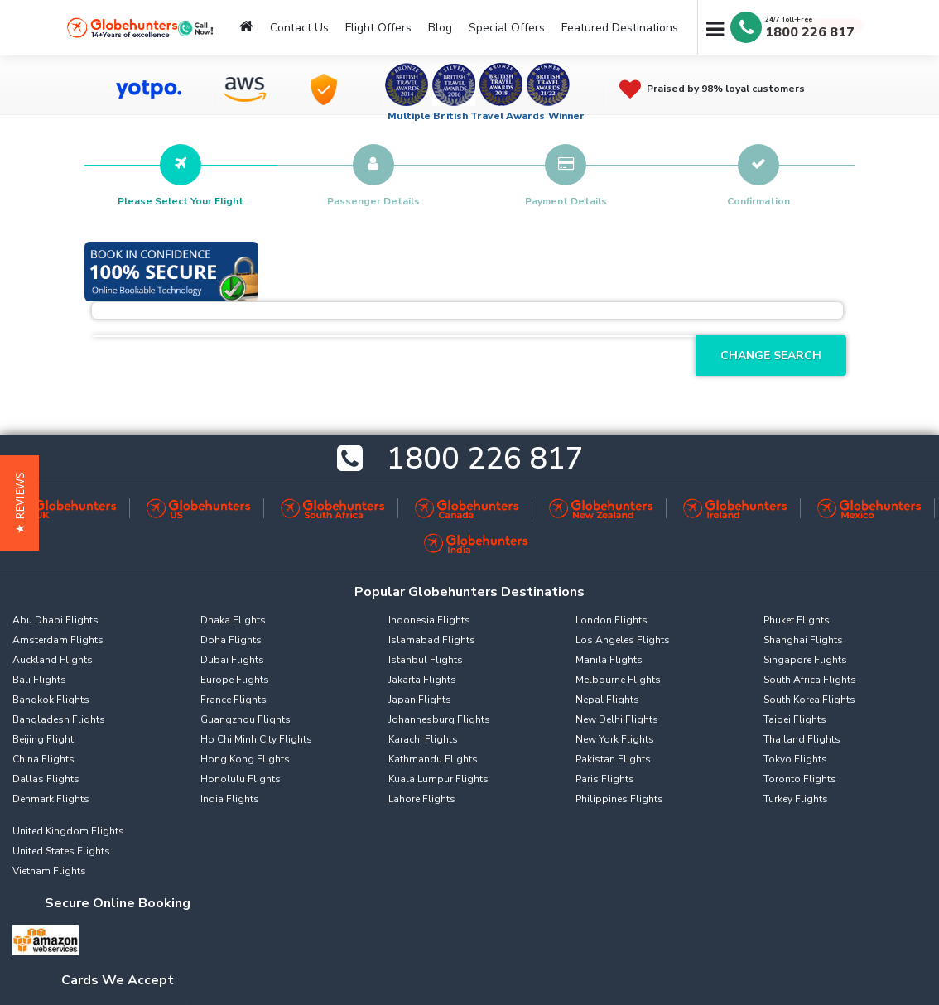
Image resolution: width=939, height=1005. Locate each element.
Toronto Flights (799, 779)
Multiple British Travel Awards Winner (486, 116)
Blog (440, 28)
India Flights (229, 798)
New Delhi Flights (616, 719)
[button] (19, 503)
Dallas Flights (45, 779)
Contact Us (299, 28)
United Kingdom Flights (68, 831)
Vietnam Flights (49, 871)
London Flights (611, 620)
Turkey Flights (795, 798)
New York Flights (614, 739)
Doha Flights (231, 640)
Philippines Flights (619, 798)
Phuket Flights (796, 620)
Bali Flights (39, 679)
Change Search (770, 355)
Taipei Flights (794, 719)
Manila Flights (609, 659)
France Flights (233, 699)
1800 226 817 (810, 32)
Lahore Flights (421, 798)
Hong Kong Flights (245, 759)
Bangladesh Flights (58, 719)
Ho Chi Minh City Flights (256, 739)
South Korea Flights (809, 699)
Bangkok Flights (50, 699)
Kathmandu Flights (433, 759)
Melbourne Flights (618, 679)
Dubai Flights (232, 659)
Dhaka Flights (233, 620)
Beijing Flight (43, 739)
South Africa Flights (809, 679)
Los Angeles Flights (622, 640)
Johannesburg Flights (439, 719)
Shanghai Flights (803, 640)
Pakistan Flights (613, 759)
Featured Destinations (619, 28)
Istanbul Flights (425, 659)
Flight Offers (378, 28)
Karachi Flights (423, 739)
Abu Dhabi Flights (55, 620)
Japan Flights (419, 699)
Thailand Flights (801, 739)
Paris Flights (604, 779)
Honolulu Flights (240, 779)
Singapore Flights (805, 659)
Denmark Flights (50, 798)
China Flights (43, 759)
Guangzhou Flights (245, 719)
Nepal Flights (607, 699)
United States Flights (61, 851)
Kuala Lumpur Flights (438, 779)
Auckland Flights (52, 659)
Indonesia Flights (429, 620)
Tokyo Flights (795, 759)
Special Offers (507, 28)
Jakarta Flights (422, 679)
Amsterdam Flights (58, 640)
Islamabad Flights (431, 640)
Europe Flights (234, 679)
